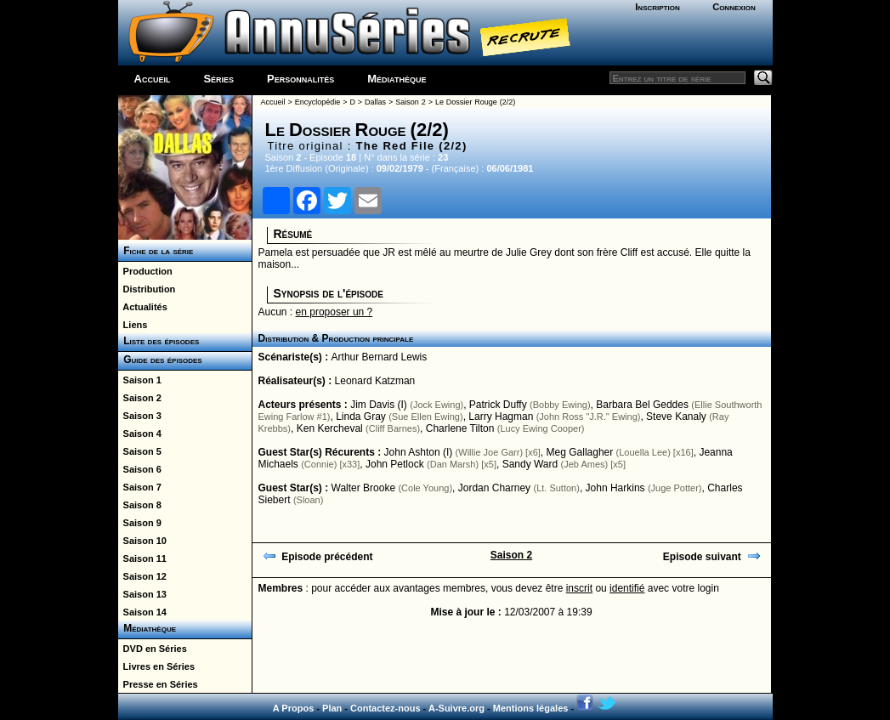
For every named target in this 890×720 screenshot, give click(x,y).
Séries (218, 78)
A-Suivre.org (456, 708)
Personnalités (300, 78)
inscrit (579, 588)
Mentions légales (531, 708)
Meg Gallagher (580, 452)
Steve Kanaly (676, 416)
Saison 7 (140, 487)
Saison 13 (142, 594)
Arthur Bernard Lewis (380, 357)
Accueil (152, 78)
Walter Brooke (364, 488)
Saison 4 (140, 433)
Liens (133, 325)
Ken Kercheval (330, 428)
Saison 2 (140, 398)
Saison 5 (140, 451)
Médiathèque (396, 78)
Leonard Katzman (375, 381)
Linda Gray (361, 416)
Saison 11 (142, 558)
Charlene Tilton (460, 428)
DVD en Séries (152, 648)
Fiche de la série (156, 251)
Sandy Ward (530, 464)
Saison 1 (140, 380)
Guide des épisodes (160, 360)
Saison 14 (142, 612)
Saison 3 (140, 416)
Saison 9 (140, 523)
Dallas (375, 102)
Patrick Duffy (498, 405)
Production (145, 271)
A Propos (294, 708)
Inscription (657, 7)
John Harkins (615, 488)
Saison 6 (140, 469)
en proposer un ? (334, 312)
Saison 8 (140, 505)
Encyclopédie (318, 102)
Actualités (142, 307)
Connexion (734, 7)
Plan (332, 708)
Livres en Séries (157, 666)
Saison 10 (142, 541)
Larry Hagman (500, 416)
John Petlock (395, 464)
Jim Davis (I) (378, 405)
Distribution (147, 289)
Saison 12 (142, 576)
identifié (626, 588)
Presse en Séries (158, 684)
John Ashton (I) (418, 452)
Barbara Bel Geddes (642, 405)
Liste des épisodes (159, 341)
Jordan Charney (494, 488)
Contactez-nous (385, 708)
